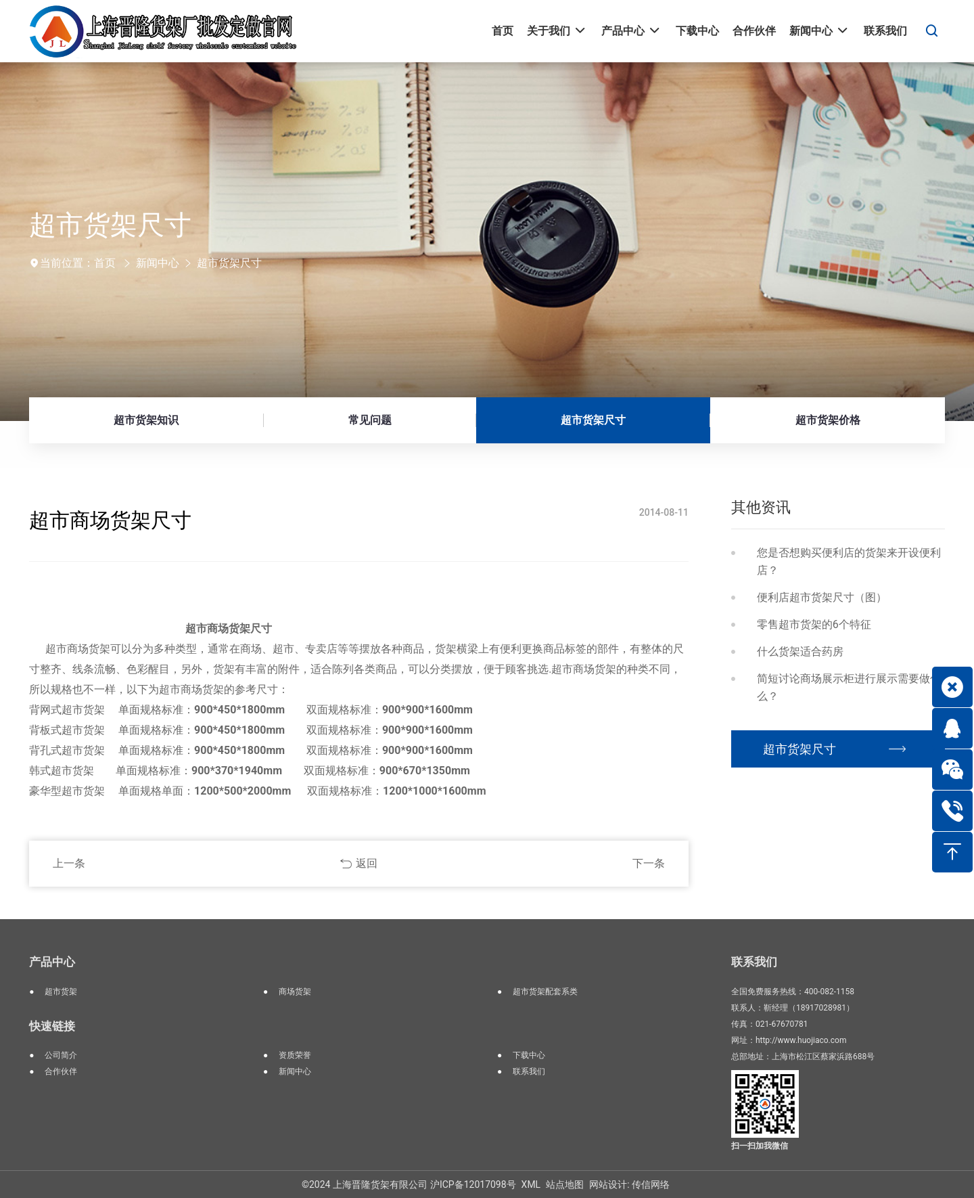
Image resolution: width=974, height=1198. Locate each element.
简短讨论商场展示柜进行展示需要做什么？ (849, 687)
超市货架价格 (827, 420)
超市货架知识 (146, 420)
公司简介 (61, 1055)
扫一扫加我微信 (759, 1146)
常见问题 (370, 420)
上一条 (69, 863)
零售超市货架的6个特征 (814, 624)
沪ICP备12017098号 (473, 1184)
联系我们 (529, 1071)
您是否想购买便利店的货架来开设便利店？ (849, 561)
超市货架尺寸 (229, 263)
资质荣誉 (295, 1055)
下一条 (648, 863)
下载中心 (529, 1055)
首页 (105, 263)
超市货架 (61, 991)
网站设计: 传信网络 (629, 1184)
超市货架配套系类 (545, 991)
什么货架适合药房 (800, 651)
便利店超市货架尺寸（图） (822, 597)
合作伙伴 (61, 1071)
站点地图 (565, 1184)
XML (531, 1184)
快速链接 (52, 1026)
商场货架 (295, 991)
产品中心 (52, 962)
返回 (366, 863)
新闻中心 (157, 263)
